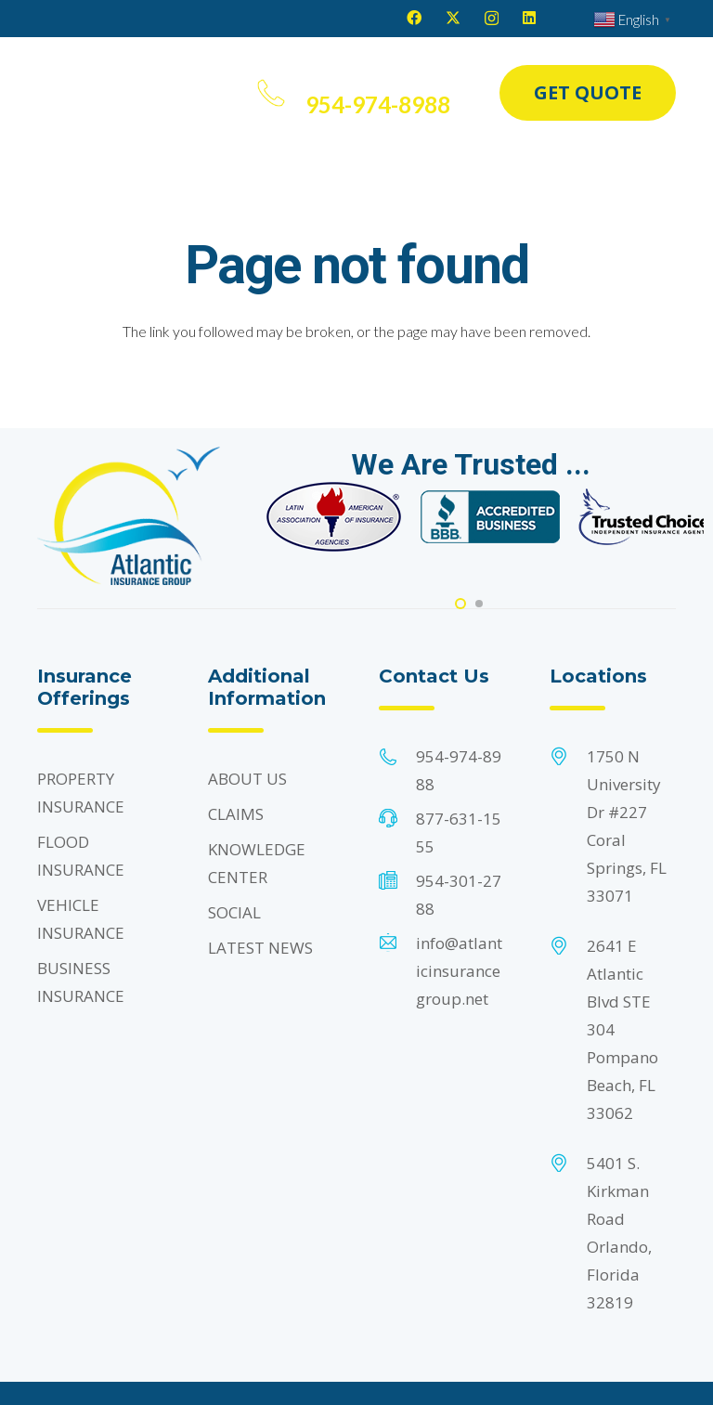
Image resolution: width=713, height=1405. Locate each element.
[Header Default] (109, 93)
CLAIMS (236, 814)
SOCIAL (234, 912)
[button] (224, 93)
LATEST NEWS (260, 947)
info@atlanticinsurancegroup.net (459, 970)
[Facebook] (414, 17)
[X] (453, 17)
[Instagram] (492, 18)
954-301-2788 (458, 894)
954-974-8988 (458, 770)
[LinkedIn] (529, 17)
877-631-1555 (458, 832)
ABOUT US (247, 778)
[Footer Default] (334, 517)
